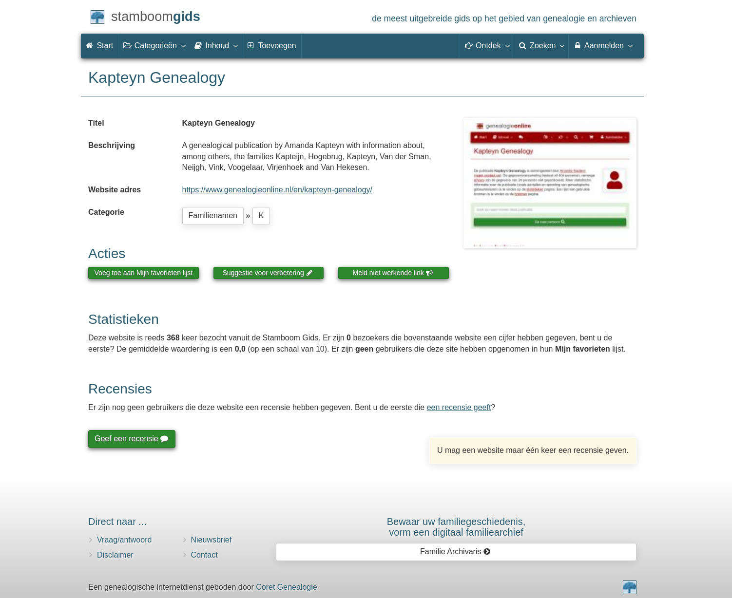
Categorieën (154, 45)
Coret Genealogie (286, 587)
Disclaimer (115, 555)
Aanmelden (603, 45)
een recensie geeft (459, 407)
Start (99, 45)
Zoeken (541, 45)
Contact (204, 555)
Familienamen (213, 215)
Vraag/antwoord (124, 540)
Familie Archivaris (455, 551)
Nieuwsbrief (211, 540)
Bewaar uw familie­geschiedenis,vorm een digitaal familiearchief (456, 527)
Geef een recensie (131, 438)
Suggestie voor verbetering (267, 273)
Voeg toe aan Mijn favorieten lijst (144, 273)
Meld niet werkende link (393, 273)
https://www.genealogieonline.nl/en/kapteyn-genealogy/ (277, 190)
